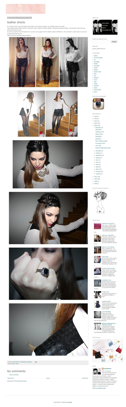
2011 (95, 176)
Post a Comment (14, 374)
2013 (95, 123)
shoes (95, 87)
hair (95, 76)
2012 (95, 125)
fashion (13, 363)
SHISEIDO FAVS (106, 280)
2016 (95, 116)
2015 (95, 118)
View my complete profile (99, 388)
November (99, 151)
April (97, 167)
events (95, 67)
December (99, 127)
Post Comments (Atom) (20, 381)
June (97, 162)
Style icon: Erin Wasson (108, 247)
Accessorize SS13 (100, 143)
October (98, 153)
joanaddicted (16, 361)
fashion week (97, 71)
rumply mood (105, 292)
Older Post (85, 378)
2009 (95, 181)
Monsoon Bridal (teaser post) (103, 148)
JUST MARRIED (106, 312)
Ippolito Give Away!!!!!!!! (108, 223)
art (94, 59)
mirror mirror (105, 256)
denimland (98, 138)
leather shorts (99, 134)
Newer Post (11, 378)
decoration (97, 65)
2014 (95, 121)
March (97, 169)
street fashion (97, 89)
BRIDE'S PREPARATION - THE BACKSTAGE (109, 324)
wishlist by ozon (99, 132)
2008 (95, 183)
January (98, 174)
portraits (96, 85)
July (97, 160)
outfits (17, 363)
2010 (95, 179)
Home (48, 378)
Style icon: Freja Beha (108, 235)
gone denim (98, 129)
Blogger (70, 402)
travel (95, 92)
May (97, 164)
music (95, 79)
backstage (96, 61)
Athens (96, 55)
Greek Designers (98, 57)
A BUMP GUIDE (106, 301)
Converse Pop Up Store (108, 268)
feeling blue (98, 136)
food (95, 73)
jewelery (96, 77)
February (98, 171)
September (99, 155)
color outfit (98, 145)
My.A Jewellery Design (101, 141)
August (98, 157)
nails (95, 81)
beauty (96, 63)
